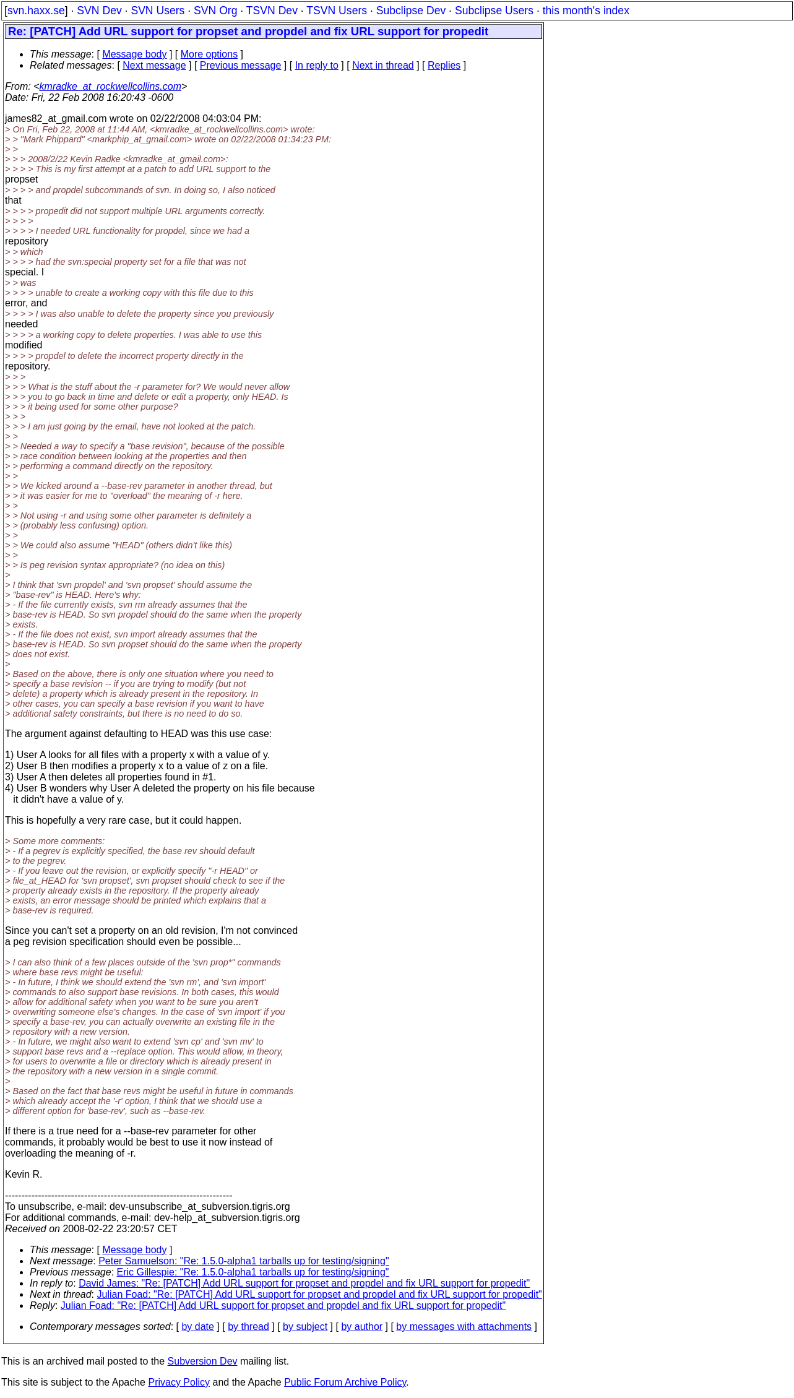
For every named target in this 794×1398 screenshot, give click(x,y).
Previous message (241, 65)
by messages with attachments (464, 1326)
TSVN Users (336, 10)
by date (197, 1326)
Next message (154, 65)
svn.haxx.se (36, 10)
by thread (248, 1326)
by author (361, 1326)
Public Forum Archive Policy (345, 1382)
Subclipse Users (494, 10)
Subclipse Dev (411, 10)
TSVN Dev (272, 10)
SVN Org (215, 10)
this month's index (586, 10)
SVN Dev (99, 10)
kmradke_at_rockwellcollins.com (110, 86)
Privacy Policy (179, 1382)
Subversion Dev (203, 1361)
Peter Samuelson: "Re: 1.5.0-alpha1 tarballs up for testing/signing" (243, 1261)
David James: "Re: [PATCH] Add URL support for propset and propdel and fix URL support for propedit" (304, 1283)
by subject (305, 1326)
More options (209, 54)
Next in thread (383, 65)
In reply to (317, 65)
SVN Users (157, 10)
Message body (134, 54)
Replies (444, 65)
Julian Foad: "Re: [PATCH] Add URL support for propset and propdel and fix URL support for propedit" (319, 1294)
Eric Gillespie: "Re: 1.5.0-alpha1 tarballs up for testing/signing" (253, 1272)
